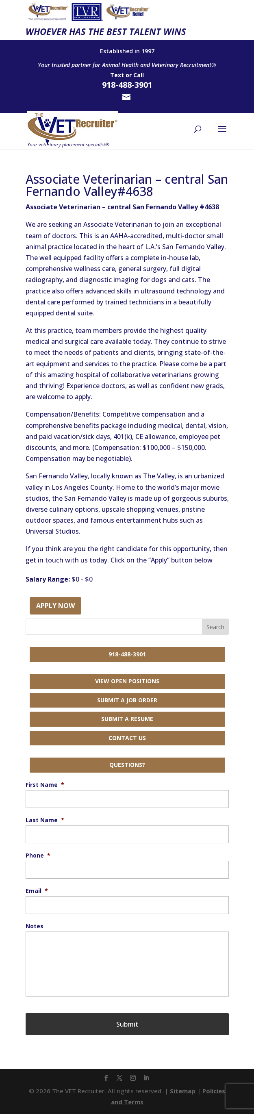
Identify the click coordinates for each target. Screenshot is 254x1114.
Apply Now (55, 605)
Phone (38, 855)
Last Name (45, 820)
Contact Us (127, 738)
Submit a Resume (127, 719)
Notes (34, 926)
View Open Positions (127, 681)
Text (117, 75)
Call (138, 75)
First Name (45, 784)
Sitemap (182, 1091)
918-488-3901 (127, 654)
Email (37, 891)
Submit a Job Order (127, 700)
